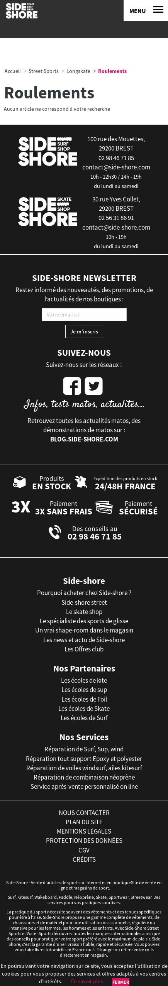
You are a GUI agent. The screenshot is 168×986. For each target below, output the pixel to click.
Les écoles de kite (84, 680)
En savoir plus (87, 981)
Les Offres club (84, 649)
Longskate (78, 71)
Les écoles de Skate (84, 708)
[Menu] (146, 10)
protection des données (84, 840)
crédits (84, 859)
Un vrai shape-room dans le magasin (84, 630)
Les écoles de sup (84, 689)
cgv (84, 850)
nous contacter (84, 812)
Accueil (13, 71)
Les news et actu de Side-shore (84, 640)
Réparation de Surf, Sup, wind (84, 749)
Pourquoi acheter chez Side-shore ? (84, 593)
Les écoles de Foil (84, 699)
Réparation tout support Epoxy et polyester (84, 758)
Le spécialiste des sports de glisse (84, 621)
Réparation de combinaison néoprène (84, 777)
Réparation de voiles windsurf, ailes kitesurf (84, 768)
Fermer (120, 982)
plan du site (84, 822)
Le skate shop (84, 611)
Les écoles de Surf (84, 718)
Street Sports (44, 71)
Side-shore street (84, 602)
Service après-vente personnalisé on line (84, 786)
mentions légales (84, 831)
